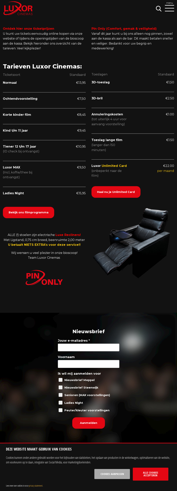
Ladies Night (73, 403)
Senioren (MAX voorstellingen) (87, 395)
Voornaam (66, 357)
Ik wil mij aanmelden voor (79, 373)
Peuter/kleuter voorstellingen (87, 410)
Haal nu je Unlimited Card (116, 192)
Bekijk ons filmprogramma (28, 212)
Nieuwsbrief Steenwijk (81, 387)
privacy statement (35, 485)
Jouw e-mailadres (74, 340)
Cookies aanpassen (112, 474)
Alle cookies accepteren (150, 474)
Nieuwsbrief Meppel (79, 380)
